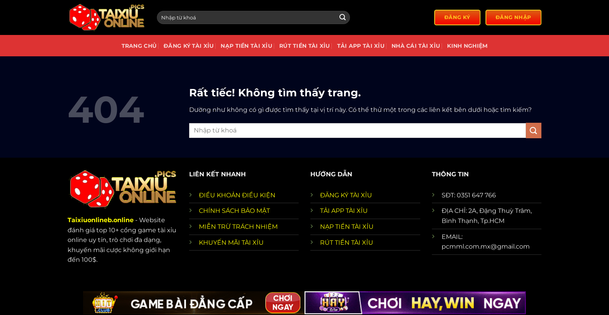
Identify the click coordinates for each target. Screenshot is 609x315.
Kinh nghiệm (467, 45)
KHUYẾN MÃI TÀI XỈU (231, 242)
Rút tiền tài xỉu (304, 45)
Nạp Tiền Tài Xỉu (246, 45)
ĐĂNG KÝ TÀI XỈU (346, 195)
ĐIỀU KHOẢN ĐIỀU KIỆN (237, 195)
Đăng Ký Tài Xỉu (189, 45)
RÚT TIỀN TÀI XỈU (346, 242)
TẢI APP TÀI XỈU (344, 210)
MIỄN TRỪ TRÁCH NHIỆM (238, 226)
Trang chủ (139, 45)
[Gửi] (342, 17)
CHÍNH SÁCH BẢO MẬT (234, 210)
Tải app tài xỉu (361, 45)
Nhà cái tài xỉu (416, 45)
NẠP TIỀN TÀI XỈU (347, 226)
